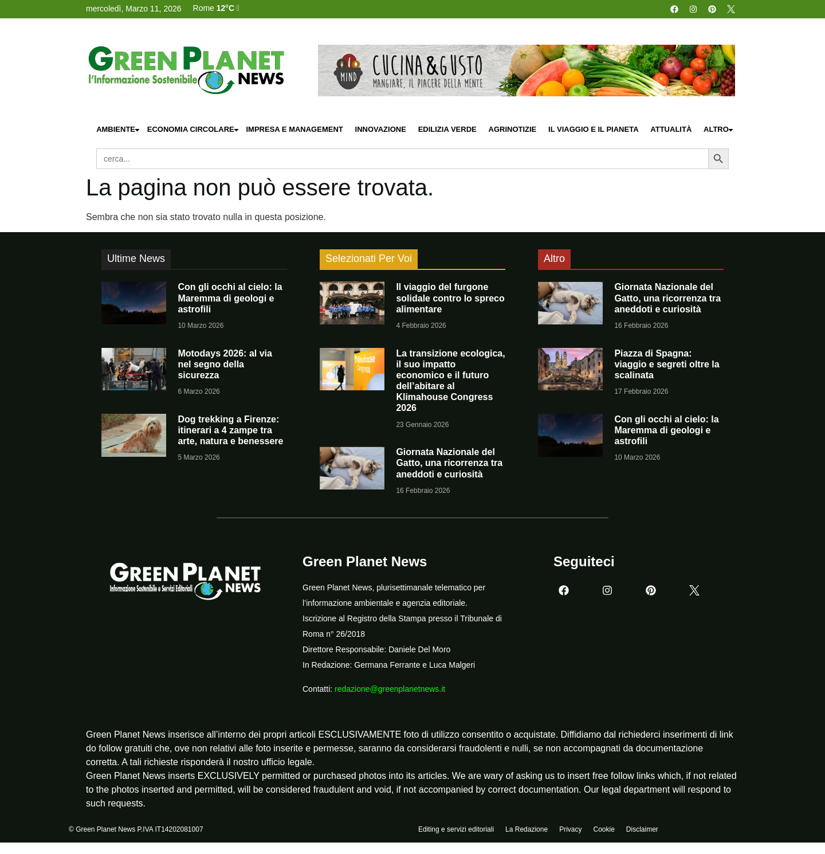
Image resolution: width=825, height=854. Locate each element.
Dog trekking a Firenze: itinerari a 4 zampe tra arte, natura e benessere (230, 430)
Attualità (671, 129)
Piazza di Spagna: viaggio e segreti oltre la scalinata (666, 364)
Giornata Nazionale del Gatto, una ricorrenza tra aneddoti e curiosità (449, 463)
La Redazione (526, 829)
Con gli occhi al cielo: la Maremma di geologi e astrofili (230, 298)
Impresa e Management (294, 129)
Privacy (570, 829)
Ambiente (118, 129)
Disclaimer (642, 829)
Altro (719, 129)
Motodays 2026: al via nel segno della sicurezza (225, 364)
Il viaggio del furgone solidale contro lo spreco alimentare (450, 298)
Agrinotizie (513, 129)
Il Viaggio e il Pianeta (593, 129)
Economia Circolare (193, 129)
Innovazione (380, 129)
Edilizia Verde (447, 129)
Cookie (603, 829)
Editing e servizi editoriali (456, 829)
